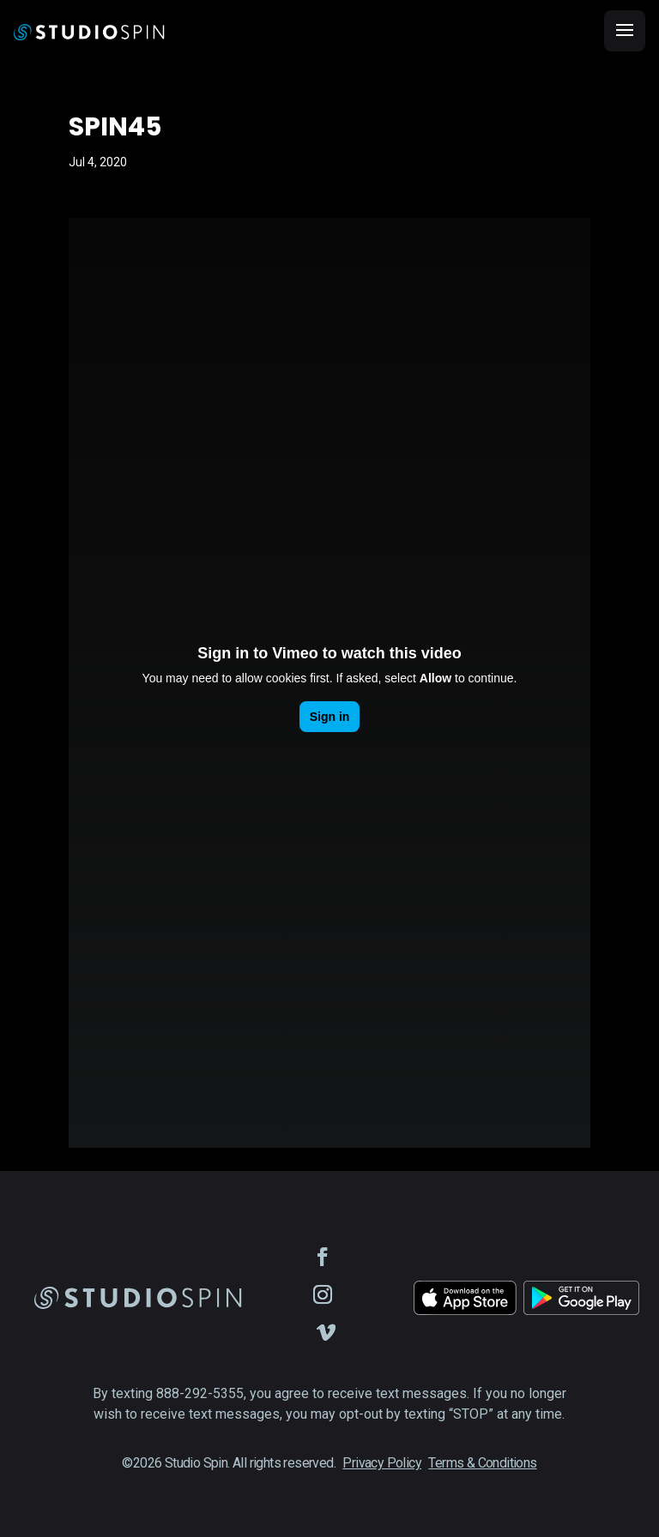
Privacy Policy (381, 1463)
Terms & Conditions (482, 1463)
